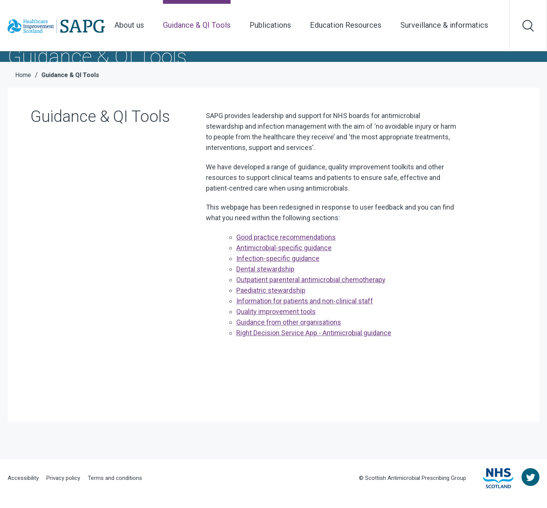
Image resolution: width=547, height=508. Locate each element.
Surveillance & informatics (444, 25)
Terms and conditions (115, 478)
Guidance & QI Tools (197, 25)
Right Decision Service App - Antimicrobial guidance (313, 333)
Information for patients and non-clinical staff (304, 301)
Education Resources (345, 25)
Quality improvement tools (276, 312)
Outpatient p (311, 280)
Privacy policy (63, 478)
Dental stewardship (265, 269)
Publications (270, 25)
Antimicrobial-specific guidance (284, 248)
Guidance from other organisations (288, 322)
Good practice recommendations (286, 237)
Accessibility (23, 478)
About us (129, 25)
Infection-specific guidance (277, 258)
